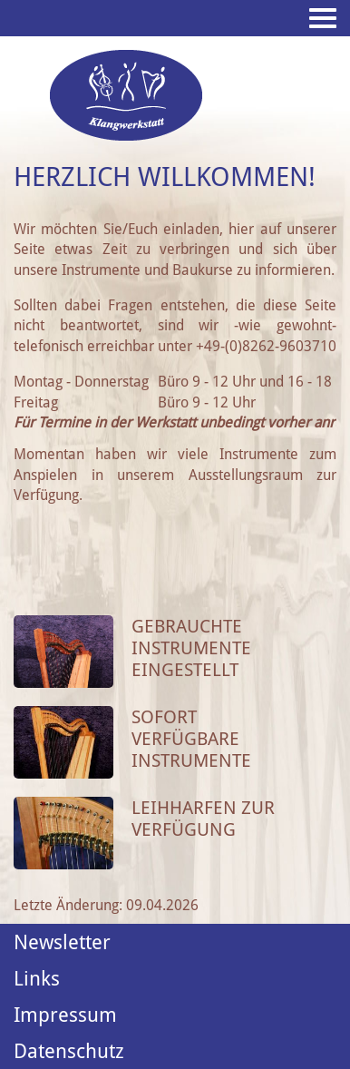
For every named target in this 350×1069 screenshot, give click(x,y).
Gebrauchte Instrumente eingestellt (191, 648)
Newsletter (62, 942)
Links (37, 978)
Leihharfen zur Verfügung (203, 818)
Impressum (65, 1014)
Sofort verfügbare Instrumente (191, 738)
